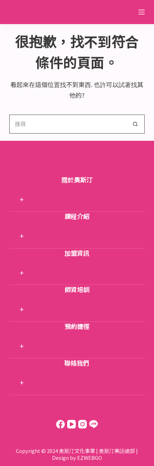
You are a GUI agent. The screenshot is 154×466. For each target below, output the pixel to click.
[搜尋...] (67, 124)
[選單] (141, 12)
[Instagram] (82, 424)
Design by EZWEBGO (77, 457)
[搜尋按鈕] (135, 124)
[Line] (93, 424)
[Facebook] (60, 424)
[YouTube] (71, 424)
